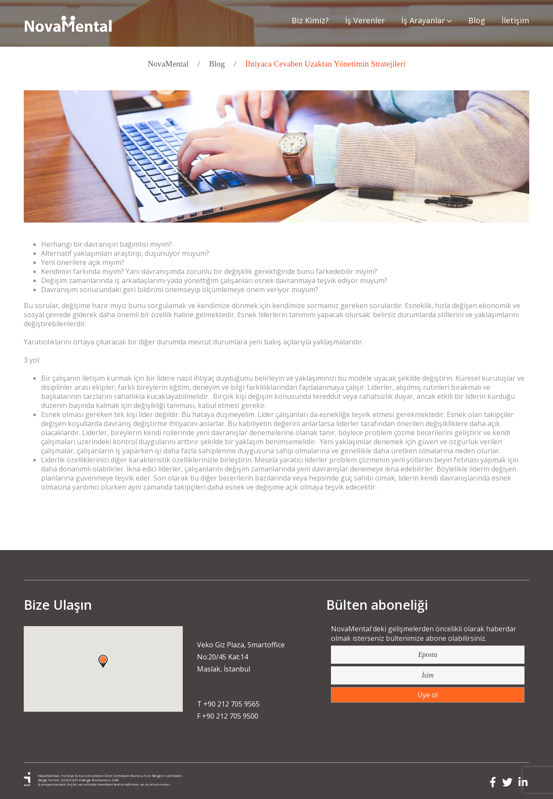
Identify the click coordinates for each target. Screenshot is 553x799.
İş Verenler (365, 20)
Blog (476, 20)
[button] (103, 661)
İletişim (515, 20)
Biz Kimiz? (310, 20)
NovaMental (167, 63)
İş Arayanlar (426, 20)
